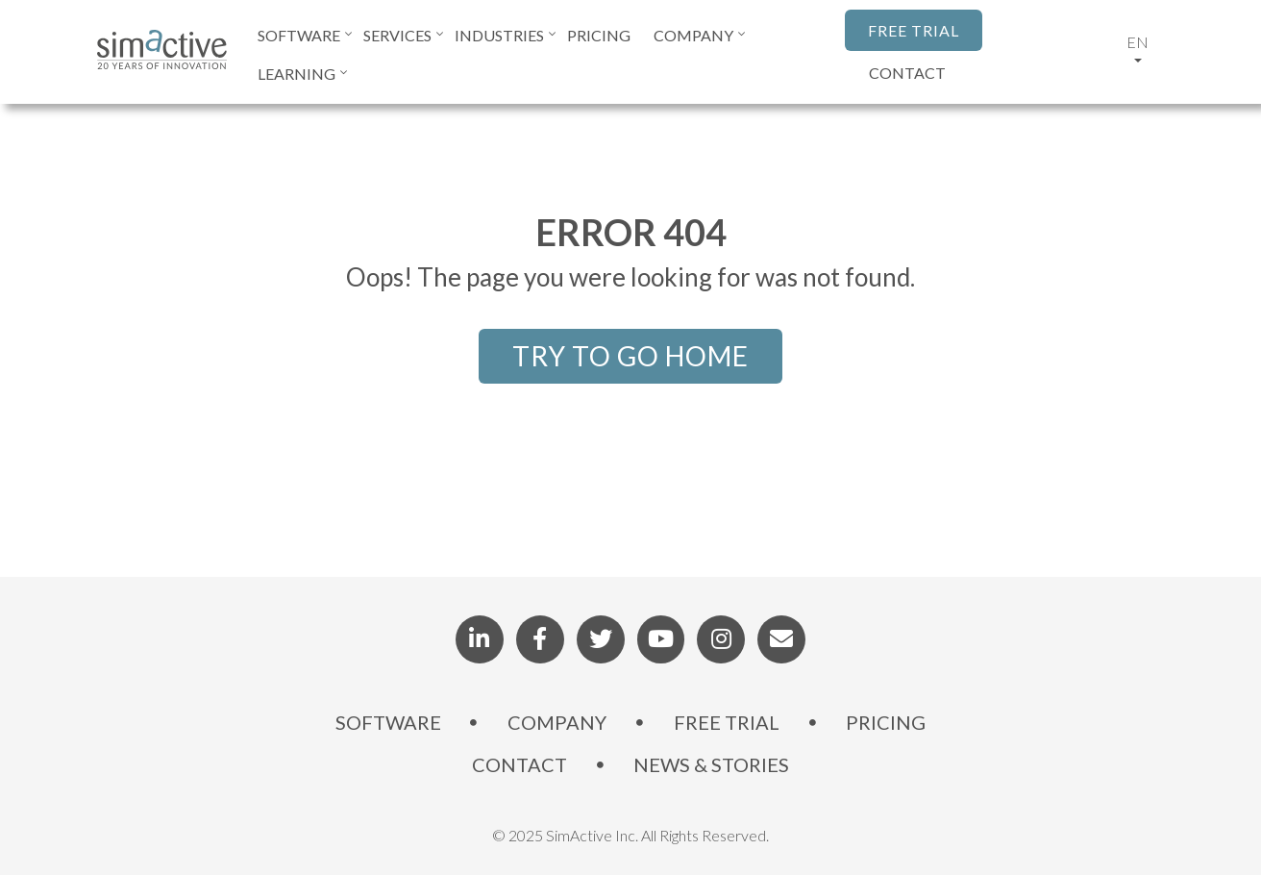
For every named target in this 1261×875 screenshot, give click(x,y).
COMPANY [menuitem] (693, 35)
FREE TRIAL (913, 30)
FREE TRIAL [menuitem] (726, 723)
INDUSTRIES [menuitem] (499, 35)
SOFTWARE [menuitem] (299, 35)
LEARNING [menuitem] (296, 73)
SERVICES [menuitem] (397, 35)
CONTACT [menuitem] (519, 765)
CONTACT (907, 72)
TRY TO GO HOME (630, 355)
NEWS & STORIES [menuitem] (712, 765)
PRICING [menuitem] (598, 35)
